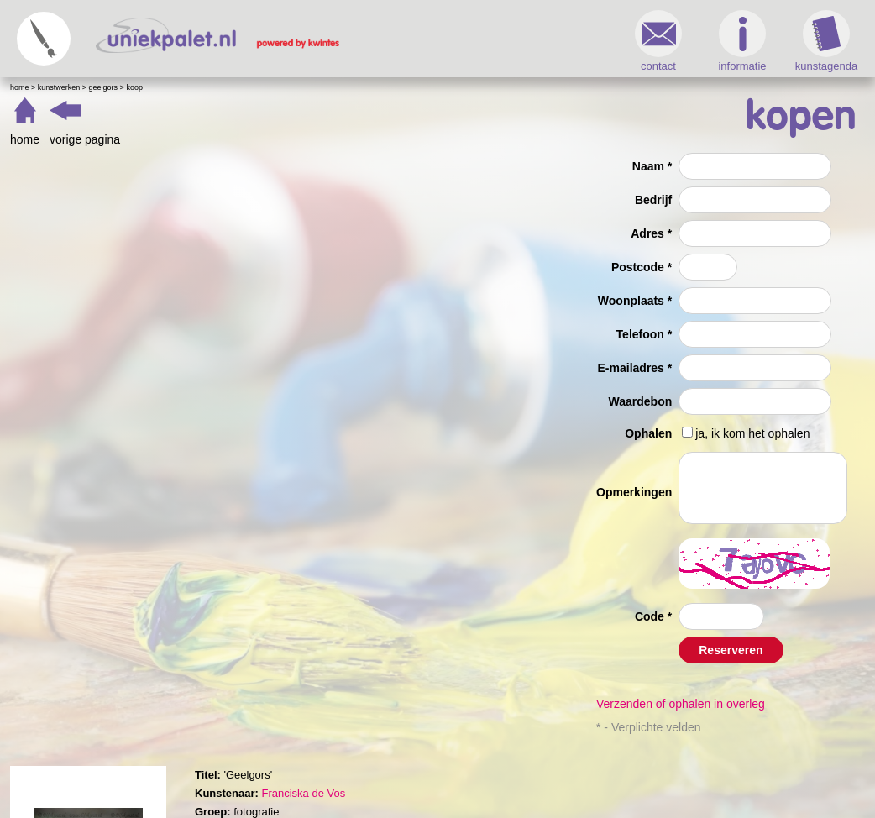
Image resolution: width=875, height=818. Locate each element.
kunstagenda (826, 41)
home (24, 139)
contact (658, 41)
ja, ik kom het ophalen (752, 433)
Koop (134, 87)
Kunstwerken (59, 87)
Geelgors (103, 87)
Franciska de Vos (303, 793)
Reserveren (730, 650)
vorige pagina (85, 139)
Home (19, 87)
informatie (742, 41)
